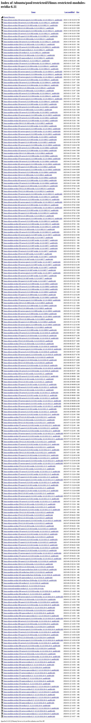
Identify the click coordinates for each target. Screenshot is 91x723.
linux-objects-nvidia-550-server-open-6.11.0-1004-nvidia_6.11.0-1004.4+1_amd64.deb (33, 74)
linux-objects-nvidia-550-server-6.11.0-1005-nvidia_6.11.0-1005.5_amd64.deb (30, 104)
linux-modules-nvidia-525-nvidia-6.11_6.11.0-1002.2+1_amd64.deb (27, 61)
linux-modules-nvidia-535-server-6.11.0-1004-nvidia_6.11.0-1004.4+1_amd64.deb (31, 96)
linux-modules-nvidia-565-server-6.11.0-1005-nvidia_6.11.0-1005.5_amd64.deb (31, 120)
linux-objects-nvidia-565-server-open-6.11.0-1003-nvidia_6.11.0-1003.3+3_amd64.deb (33, 202)
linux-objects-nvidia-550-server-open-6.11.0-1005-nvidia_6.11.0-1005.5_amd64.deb (32, 134)
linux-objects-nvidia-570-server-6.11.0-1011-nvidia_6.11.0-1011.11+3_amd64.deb (31, 482)
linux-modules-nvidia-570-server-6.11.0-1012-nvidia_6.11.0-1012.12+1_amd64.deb (32, 431)
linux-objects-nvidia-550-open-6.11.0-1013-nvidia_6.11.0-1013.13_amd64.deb (30, 529)
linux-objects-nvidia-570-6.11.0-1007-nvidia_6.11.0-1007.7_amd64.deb (28, 254)
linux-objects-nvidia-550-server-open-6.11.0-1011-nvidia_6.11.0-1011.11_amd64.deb (32, 406)
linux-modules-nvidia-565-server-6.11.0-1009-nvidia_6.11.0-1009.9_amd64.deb (31, 284)
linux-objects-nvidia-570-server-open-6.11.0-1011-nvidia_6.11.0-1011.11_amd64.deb (32, 401)
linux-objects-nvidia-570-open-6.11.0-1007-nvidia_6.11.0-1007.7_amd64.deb (30, 270)
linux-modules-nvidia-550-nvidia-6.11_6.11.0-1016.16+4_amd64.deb (27, 705)
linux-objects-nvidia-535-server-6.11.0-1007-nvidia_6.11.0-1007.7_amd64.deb (30, 276)
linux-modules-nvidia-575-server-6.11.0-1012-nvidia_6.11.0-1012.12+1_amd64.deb (32, 425)
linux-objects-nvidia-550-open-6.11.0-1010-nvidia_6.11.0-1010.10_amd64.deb (30, 360)
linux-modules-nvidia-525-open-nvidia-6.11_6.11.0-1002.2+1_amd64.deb (28, 58)
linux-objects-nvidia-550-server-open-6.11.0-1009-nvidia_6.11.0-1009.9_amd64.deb (32, 316)
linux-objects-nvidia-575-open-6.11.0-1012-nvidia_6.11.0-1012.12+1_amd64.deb (31, 428)
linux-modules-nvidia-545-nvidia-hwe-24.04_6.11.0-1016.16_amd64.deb (28, 572)
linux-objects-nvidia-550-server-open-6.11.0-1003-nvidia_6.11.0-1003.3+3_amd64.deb (33, 208)
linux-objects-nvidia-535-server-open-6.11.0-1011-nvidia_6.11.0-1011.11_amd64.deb (32, 403)
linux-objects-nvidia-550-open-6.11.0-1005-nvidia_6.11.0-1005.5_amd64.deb (30, 142)
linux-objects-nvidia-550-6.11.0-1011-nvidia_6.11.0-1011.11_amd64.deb (28, 374)
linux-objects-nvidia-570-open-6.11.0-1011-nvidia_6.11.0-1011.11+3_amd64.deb (31, 485)
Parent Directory (9, 17)
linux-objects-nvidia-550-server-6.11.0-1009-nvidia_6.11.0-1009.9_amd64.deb (30, 292)
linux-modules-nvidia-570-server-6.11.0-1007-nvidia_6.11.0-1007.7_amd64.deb (31, 243)
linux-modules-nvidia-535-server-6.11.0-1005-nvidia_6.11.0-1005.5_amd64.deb (31, 112)
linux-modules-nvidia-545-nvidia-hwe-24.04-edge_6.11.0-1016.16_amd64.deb (30, 580)
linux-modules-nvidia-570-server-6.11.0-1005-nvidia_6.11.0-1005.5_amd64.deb (31, 118)
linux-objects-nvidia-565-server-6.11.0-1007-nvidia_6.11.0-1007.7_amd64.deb (30, 257)
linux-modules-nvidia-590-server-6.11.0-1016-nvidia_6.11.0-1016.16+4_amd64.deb (32, 591)
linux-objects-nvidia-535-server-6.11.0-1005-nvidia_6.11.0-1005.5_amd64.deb (30, 126)
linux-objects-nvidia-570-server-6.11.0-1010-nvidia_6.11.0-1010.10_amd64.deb (30, 346)
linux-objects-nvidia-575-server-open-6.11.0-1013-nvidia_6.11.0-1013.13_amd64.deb (32, 553)
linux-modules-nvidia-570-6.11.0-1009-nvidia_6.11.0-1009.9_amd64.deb (28, 319)
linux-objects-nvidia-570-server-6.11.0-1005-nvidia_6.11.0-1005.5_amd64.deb (30, 137)
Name (33, 12)
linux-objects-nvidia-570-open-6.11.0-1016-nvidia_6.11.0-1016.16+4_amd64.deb (31, 635)
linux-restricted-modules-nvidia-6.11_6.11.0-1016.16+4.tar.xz (24, 586)
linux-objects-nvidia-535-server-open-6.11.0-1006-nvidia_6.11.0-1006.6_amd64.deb (32, 145)
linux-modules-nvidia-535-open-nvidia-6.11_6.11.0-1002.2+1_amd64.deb (28, 50)
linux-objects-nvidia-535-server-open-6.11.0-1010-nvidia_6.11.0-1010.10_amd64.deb (32, 368)
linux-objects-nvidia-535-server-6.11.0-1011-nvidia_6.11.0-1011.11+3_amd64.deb (31, 499)
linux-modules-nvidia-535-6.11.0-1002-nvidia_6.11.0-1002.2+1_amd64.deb (29, 55)
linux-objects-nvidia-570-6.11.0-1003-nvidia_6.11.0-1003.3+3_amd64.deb (29, 191)
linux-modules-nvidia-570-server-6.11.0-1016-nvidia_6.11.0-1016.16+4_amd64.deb (32, 651)
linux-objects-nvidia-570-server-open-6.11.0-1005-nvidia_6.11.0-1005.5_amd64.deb (32, 129)
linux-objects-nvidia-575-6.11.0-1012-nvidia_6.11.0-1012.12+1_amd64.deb (29, 447)
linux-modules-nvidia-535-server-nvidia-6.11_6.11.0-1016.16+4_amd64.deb (29, 711)
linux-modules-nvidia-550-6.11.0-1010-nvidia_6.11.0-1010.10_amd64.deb (29, 357)
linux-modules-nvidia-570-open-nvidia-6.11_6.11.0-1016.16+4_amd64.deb (29, 681)
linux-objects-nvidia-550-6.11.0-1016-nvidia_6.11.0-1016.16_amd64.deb (28, 564)
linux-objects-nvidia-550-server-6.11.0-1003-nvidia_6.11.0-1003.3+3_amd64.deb (31, 210)
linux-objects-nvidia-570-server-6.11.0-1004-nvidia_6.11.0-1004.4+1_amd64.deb (31, 101)
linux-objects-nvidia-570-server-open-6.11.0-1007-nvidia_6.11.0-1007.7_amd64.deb (32, 265)
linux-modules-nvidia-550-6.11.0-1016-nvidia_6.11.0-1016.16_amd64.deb (29, 567)
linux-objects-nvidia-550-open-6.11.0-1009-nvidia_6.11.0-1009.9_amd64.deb (30, 322)
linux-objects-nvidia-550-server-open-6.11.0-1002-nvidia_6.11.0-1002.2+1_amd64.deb (33, 20)
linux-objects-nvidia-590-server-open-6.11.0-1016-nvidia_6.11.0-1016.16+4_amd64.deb (33, 597)
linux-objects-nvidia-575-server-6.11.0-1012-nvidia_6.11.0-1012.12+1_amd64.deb (31, 444)
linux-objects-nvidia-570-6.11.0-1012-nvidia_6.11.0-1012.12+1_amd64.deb (29, 420)
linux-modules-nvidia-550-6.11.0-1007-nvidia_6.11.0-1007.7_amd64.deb (28, 259)
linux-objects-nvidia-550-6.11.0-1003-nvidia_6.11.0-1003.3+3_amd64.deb (29, 216)
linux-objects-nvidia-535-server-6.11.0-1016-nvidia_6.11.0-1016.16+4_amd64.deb (31, 643)
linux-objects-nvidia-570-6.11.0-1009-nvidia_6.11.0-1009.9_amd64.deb (28, 308)
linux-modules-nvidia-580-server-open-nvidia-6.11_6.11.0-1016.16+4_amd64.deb (31, 659)
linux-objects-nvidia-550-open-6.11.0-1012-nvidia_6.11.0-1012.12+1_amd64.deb (31, 458)
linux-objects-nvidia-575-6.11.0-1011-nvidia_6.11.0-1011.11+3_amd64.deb (29, 469)
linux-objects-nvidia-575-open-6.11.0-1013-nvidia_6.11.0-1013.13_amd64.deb (30, 542)
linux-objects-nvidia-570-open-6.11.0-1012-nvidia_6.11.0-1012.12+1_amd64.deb (31, 455)
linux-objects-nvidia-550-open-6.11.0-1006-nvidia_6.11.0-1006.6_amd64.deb (30, 167)
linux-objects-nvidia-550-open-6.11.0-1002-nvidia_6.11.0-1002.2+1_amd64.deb (31, 25)
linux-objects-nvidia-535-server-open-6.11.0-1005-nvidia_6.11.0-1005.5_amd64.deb (32, 115)
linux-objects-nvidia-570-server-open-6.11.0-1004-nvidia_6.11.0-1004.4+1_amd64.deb (33, 77)
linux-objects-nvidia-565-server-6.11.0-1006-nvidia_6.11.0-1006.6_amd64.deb (30, 180)
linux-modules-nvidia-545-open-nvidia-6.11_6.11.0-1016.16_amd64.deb (28, 578)
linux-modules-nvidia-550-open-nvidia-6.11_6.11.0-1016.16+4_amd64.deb (29, 703)
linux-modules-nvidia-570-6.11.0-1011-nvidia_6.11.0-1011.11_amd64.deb (29, 390)
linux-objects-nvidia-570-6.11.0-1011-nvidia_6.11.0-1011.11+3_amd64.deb (29, 488)
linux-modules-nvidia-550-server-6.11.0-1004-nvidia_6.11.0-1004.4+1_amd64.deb (31, 82)
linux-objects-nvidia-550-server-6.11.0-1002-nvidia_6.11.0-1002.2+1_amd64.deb (31, 23)
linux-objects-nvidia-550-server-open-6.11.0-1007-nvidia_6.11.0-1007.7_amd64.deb (32, 262)
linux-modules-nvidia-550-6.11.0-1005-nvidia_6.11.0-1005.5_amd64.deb (28, 123)
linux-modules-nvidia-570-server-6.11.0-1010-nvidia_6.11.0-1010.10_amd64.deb (31, 333)
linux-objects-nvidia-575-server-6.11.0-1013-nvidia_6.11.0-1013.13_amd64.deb (30, 539)
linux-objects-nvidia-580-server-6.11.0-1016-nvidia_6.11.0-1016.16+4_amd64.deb (31, 621)
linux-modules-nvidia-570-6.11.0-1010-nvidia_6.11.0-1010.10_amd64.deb (29, 344)
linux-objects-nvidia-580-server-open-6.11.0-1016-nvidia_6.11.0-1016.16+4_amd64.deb (33, 618)
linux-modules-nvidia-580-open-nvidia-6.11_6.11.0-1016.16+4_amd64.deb (29, 665)
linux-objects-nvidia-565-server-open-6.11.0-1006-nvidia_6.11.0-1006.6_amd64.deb (32, 164)
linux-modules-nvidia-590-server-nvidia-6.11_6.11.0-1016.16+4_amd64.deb (29, 608)
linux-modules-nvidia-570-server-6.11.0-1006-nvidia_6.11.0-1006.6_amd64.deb (31, 183)
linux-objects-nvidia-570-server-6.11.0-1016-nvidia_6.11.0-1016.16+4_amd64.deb (31, 632)
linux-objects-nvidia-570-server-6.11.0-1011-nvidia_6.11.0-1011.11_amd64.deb (30, 395)
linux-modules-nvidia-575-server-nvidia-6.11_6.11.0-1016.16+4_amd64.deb (29, 673)
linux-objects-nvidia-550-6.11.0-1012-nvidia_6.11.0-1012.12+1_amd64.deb (29, 423)
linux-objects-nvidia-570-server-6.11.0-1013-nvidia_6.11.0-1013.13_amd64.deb (30, 545)
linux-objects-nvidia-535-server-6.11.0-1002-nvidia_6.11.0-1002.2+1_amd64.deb (31, 33)
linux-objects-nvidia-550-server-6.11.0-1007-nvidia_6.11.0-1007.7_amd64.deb (30, 267)
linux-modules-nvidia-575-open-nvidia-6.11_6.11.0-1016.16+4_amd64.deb (29, 676)
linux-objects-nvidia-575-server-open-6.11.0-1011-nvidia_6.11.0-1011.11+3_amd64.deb (33, 463)
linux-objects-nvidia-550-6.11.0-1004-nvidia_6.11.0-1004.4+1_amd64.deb (29, 91)
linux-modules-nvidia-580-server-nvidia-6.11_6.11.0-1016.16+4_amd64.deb (29, 662)
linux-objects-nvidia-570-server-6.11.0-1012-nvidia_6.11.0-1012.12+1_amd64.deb (31, 450)
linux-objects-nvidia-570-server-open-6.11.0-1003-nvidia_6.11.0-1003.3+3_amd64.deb (33, 194)
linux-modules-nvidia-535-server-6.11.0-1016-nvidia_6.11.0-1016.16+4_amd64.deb (32, 656)
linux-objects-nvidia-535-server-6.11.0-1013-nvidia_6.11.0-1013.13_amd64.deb (30, 534)
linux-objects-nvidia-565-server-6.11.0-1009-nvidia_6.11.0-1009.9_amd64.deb (30, 314)
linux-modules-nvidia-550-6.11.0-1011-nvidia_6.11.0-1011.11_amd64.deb (29, 379)
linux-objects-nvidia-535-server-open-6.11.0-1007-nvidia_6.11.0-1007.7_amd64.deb (32, 235)
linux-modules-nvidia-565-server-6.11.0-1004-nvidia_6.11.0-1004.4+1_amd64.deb (31, 93)
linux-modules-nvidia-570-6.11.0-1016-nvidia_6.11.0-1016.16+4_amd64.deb (30, 654)
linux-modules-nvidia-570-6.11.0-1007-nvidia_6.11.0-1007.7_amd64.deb (28, 237)
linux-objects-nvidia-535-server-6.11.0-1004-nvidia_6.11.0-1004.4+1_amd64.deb (31, 80)
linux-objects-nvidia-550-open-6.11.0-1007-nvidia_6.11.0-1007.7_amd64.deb (30, 281)
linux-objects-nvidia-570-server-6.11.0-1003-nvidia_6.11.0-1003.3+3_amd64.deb (31, 197)
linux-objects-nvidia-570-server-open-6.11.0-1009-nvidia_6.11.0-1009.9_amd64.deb (32, 300)
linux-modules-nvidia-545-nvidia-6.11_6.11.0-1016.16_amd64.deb (26, 583)
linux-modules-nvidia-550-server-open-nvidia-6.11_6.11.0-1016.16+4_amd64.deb (31, 697)
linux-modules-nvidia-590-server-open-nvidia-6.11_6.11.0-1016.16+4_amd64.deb (31, 616)
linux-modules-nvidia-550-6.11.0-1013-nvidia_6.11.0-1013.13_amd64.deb (29, 537)
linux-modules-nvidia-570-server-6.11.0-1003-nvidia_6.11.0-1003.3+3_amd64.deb (31, 199)
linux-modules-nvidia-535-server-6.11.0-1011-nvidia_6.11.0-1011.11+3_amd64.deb (32, 510)
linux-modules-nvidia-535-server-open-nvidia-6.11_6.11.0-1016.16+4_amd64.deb (31, 708)
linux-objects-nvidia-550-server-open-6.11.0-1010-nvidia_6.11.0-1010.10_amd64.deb (32, 354)
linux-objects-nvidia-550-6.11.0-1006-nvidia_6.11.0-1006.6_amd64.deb (28, 175)
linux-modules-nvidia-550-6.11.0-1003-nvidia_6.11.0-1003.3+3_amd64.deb (29, 229)
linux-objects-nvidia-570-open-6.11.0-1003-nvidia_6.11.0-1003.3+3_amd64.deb (31, 186)
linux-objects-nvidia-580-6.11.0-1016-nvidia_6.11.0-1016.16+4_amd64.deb (29, 627)
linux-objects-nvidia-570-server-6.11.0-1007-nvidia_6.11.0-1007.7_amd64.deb (30, 251)
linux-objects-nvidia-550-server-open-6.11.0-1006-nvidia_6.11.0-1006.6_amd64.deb (32, 169)
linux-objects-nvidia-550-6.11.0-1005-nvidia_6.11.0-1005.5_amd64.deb (28, 110)
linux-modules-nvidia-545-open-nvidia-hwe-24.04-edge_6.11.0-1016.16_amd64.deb (32, 575)
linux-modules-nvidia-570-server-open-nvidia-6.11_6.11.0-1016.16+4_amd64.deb (31, 686)
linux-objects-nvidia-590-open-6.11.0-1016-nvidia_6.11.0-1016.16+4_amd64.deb (31, 602)
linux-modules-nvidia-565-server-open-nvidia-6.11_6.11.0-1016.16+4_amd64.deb (31, 692)
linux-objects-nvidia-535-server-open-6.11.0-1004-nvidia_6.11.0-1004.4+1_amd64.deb (33, 99)
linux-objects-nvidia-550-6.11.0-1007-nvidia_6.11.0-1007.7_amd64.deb (28, 278)
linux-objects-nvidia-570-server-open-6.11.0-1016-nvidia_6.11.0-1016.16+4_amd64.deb (33, 629)
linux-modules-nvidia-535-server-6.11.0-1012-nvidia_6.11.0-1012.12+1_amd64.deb (32, 436)
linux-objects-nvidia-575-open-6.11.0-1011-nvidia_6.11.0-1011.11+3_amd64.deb (31, 477)
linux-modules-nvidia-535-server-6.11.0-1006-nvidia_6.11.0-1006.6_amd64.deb (31, 156)
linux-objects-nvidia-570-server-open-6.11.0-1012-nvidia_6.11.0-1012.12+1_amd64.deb (33, 433)
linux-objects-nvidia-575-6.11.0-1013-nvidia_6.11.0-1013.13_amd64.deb (28, 515)
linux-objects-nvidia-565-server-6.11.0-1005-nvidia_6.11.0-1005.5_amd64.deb (30, 140)
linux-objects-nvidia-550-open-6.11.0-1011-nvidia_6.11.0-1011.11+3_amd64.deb (31, 491)
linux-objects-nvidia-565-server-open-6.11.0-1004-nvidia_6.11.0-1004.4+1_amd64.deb (33, 72)
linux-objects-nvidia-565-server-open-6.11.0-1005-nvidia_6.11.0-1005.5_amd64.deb (32, 131)
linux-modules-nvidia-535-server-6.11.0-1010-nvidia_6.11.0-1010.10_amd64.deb (31, 371)
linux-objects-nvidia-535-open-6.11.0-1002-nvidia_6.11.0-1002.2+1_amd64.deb (31, 36)
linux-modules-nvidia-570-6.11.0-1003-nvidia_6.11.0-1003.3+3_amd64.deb (29, 189)
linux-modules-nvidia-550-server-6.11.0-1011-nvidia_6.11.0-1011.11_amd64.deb (31, 398)
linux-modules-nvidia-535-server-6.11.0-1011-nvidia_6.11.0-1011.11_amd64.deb (31, 376)
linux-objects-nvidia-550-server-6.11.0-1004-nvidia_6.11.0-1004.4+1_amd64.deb (31, 85)
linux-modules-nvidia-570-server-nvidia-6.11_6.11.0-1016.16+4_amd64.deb (29, 689)
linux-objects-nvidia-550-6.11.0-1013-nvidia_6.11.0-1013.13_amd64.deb (28, 518)
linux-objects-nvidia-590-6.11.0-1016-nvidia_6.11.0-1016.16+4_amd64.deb (29, 610)
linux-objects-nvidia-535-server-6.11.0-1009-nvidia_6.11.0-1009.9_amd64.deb (30, 330)
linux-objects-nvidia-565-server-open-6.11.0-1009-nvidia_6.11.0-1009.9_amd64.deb (32, 311)
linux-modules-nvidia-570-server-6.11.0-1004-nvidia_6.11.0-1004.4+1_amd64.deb (31, 63)
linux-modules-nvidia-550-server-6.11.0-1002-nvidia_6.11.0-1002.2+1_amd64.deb (31, 42)
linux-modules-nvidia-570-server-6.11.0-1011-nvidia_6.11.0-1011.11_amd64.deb (31, 393)
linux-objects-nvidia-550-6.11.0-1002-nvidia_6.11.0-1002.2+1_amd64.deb (29, 28)
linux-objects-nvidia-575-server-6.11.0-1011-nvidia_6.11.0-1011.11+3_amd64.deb (31, 474)
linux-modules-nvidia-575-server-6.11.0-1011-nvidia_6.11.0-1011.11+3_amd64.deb (32, 471)
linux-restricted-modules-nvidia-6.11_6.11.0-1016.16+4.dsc (24, 588)
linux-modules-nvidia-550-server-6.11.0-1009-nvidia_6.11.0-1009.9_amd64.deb (31, 289)
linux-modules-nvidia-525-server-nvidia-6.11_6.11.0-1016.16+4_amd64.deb (29, 716)
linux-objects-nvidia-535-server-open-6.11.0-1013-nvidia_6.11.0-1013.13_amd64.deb (32, 520)
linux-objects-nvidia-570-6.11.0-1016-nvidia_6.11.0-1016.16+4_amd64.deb (29, 637)
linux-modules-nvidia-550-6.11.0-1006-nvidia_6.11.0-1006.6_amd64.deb (28, 153)
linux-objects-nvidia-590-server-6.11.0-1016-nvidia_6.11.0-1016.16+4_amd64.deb (31, 605)
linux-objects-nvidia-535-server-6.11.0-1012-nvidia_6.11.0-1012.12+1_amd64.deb (31, 414)
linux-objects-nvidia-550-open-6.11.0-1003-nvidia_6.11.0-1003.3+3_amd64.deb (31, 213)
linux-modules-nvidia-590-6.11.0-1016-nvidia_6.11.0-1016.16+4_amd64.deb (30, 599)
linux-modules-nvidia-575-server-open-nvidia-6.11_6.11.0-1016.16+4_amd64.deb (31, 670)
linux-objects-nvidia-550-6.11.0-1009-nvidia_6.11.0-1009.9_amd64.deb (28, 327)
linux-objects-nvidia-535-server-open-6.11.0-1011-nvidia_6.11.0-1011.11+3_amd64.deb (33, 496)
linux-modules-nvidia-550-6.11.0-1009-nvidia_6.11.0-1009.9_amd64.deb (28, 303)
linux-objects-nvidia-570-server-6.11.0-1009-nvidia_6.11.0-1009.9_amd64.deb (30, 306)
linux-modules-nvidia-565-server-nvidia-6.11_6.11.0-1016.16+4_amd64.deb (29, 695)
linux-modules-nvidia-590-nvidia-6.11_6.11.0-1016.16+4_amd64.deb (27, 594)
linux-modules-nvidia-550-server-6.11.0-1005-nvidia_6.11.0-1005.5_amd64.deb (31, 107)
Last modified (70, 12)
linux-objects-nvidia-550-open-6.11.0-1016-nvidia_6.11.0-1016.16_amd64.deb (30, 561)
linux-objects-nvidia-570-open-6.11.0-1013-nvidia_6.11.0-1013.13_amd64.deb (30, 550)
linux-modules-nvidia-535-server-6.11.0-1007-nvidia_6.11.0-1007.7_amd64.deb (31, 240)
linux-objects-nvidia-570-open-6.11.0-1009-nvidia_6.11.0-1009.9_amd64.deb (30, 295)
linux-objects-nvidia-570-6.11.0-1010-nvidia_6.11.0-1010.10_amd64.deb (28, 341)
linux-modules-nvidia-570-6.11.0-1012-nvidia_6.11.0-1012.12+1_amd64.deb (30, 442)
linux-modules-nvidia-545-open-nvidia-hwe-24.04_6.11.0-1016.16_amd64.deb (30, 569)
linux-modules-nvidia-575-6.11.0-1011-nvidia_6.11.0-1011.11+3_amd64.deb (29, 466)
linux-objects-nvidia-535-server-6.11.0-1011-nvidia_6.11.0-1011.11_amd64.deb (30, 412)
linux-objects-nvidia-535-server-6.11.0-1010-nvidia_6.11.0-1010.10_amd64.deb (30, 365)
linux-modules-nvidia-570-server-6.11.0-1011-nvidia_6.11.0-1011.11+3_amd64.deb (32, 501)
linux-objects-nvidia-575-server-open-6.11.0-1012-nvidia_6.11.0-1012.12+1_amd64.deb (33, 439)
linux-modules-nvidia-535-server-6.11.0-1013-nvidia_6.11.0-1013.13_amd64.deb (31, 548)
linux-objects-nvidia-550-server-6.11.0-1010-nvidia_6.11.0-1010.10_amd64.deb (30, 352)
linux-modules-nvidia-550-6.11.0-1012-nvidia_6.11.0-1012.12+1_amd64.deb (30, 452)
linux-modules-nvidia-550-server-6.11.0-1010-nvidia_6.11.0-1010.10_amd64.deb (31, 338)
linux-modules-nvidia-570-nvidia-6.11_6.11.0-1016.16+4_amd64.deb (27, 684)
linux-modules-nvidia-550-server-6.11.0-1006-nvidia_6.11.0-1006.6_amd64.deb (31, 161)
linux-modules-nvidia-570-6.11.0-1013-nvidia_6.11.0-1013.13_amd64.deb (29, 512)
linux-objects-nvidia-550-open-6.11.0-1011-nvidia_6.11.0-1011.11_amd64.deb (30, 409)
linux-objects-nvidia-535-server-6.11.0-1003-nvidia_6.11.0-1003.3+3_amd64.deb (31, 221)
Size (77, 12)
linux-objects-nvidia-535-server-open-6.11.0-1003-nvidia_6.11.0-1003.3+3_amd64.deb (33, 218)
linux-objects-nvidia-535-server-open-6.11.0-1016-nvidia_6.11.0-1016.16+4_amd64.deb (33, 640)
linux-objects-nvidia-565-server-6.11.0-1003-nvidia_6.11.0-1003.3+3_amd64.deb (31, 205)
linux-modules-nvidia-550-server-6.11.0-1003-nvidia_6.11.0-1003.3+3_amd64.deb (31, 227)
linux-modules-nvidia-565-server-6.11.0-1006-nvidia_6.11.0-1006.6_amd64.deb (31, 148)
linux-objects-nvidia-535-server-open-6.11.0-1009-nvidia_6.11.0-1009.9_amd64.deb (32, 325)
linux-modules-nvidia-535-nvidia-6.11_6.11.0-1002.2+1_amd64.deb (27, 52)
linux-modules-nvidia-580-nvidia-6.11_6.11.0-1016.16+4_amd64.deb (27, 667)
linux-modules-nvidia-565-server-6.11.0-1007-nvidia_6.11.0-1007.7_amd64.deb (31, 246)
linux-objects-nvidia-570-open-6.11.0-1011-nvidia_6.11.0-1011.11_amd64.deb (30, 384)
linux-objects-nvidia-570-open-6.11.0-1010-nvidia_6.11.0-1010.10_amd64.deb (30, 335)
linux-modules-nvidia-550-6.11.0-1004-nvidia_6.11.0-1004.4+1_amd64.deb (29, 88)
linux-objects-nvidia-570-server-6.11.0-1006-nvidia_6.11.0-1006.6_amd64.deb (30, 178)
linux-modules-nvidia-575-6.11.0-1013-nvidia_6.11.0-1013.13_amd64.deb (29, 526)
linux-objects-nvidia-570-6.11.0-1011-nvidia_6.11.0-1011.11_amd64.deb (28, 382)
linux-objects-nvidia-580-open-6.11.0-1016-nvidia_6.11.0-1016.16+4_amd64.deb (31, 624)
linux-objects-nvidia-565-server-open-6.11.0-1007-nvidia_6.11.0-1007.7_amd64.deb (32, 273)
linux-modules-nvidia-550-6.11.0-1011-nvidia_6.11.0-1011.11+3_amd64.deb (29, 507)
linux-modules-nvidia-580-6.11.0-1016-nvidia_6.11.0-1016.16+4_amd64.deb (30, 648)
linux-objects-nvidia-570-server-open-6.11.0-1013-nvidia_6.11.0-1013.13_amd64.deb (32, 559)
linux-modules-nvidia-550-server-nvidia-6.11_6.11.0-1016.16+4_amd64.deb (29, 700)
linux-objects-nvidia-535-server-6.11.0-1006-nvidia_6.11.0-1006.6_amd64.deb (30, 150)
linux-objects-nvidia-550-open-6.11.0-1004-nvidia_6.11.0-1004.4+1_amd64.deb (31, 66)
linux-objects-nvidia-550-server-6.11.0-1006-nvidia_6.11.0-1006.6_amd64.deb (30, 172)
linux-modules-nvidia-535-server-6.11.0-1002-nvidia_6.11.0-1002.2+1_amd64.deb (31, 47)
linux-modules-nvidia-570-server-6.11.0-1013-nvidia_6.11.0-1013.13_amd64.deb (31, 531)
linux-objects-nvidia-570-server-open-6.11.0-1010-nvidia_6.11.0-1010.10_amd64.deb (32, 349)
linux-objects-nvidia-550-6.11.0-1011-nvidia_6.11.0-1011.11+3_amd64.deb (29, 493)
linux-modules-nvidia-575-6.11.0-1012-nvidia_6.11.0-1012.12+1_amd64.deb (30, 417)
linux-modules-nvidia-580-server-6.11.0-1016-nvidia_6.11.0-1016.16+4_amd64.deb (32, 646)
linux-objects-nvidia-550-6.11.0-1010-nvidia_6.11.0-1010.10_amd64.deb (28, 363)
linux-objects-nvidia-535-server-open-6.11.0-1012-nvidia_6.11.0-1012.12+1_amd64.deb (33, 461)
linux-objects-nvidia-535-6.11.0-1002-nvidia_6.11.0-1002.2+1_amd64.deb (29, 39)
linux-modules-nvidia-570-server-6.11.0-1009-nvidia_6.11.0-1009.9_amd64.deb (31, 286)
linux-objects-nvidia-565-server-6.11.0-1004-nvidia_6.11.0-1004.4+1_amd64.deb (31, 69)
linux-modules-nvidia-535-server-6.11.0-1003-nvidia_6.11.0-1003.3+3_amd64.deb (31, 232)
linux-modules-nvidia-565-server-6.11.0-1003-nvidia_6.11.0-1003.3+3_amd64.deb (31, 224)
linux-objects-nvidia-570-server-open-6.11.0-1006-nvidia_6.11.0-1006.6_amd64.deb (32, 159)
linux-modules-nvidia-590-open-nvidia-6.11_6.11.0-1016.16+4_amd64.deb (29, 613)
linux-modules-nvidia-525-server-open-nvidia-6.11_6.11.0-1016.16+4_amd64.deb (31, 714)
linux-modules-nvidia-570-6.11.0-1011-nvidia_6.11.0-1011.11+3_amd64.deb (29, 504)
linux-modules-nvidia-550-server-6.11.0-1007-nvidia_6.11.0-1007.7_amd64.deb (31, 248)
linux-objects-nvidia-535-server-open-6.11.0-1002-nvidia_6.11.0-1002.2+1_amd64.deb (33, 31)
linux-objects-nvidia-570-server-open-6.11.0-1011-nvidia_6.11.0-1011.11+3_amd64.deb (33, 480)
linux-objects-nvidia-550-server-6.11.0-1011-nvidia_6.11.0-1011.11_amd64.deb (30, 387)
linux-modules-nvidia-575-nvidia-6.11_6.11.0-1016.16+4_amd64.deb (27, 678)
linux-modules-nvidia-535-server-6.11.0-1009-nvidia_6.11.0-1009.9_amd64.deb (31, 297)
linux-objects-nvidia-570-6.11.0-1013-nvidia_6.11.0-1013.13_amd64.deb (28, 523)
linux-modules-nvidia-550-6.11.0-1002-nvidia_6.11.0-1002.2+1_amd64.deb (29, 44)
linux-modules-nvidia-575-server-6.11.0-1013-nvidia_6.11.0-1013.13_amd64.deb (31, 556)
